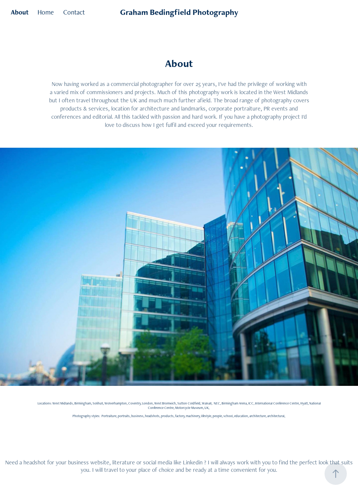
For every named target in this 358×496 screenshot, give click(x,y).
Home (46, 12)
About (20, 12)
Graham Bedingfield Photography (179, 12)
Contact (74, 12)
